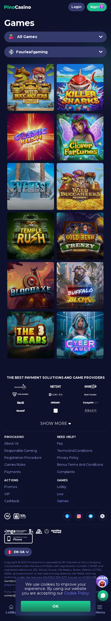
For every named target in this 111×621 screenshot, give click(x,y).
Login (76, 7)
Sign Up (97, 7)
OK (55, 606)
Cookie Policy (76, 593)
